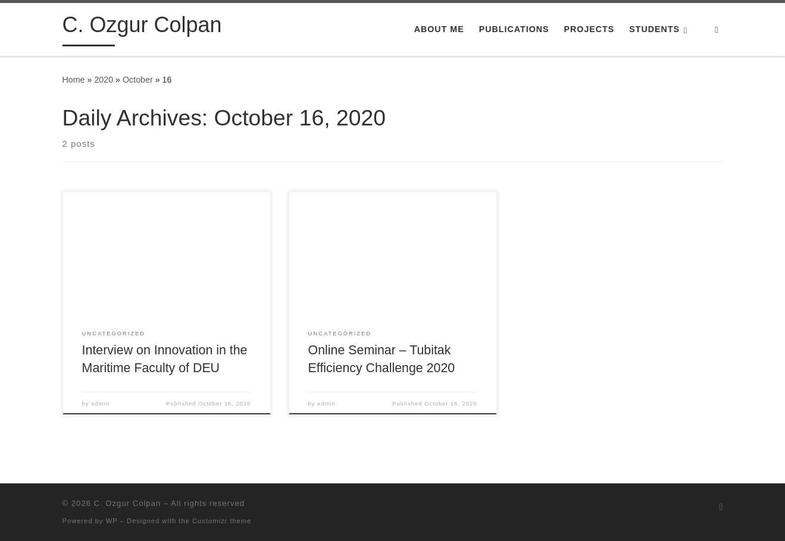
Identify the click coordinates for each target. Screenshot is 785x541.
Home (73, 79)
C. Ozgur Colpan (127, 503)
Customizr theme (222, 520)
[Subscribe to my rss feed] (721, 506)
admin (100, 404)
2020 (103, 79)
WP (112, 520)
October (138, 79)
